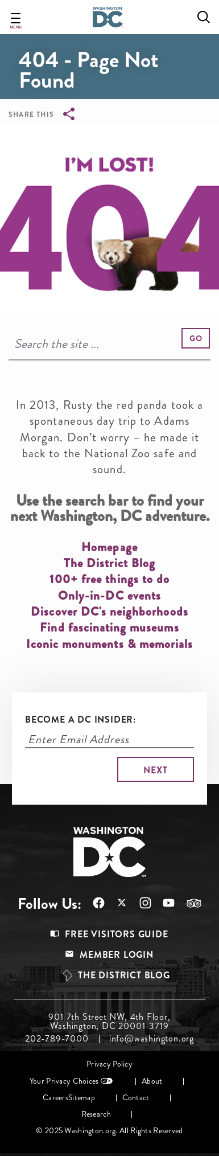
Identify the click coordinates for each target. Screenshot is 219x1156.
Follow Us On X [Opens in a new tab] (122, 904)
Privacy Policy (109, 1064)
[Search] (109, 344)
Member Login (117, 954)
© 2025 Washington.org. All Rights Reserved (109, 1130)
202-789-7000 (57, 1038)
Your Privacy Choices (64, 1081)
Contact (136, 1097)
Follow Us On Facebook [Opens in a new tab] (99, 903)
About (152, 1081)
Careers (55, 1097)
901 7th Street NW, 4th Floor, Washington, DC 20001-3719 (109, 1021)
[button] (195, 338)
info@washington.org (151, 1038)
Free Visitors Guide (116, 934)
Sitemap (81, 1097)
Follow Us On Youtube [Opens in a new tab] (169, 903)
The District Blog (124, 975)
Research (96, 1114)
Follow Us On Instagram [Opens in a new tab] (145, 903)
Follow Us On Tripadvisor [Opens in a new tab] (194, 903)
